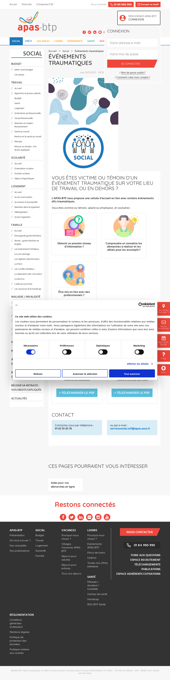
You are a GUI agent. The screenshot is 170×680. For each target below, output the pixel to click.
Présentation (17, 535)
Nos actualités (18, 545)
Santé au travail (21, 131)
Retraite (18, 141)
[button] (76, 393)
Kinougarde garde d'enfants (27, 236)
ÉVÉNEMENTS (75, 41)
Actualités (19, 398)
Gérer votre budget (23, 70)
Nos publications (19, 550)
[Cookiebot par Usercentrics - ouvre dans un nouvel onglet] (141, 304)
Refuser (38, 374)
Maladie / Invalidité (25, 297)
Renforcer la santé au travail (27, 136)
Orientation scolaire (23, 168)
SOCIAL (16, 41)
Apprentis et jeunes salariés (27, 93)
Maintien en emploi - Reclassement (24, 125)
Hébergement (21, 212)
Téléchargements (147, 564)
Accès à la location (23, 197)
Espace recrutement (145, 560)
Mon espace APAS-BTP (143, 18)
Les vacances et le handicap (27, 289)
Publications (150, 569)
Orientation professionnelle (27, 113)
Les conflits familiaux (24, 269)
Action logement (22, 217)
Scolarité (18, 158)
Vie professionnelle (23, 118)
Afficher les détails (138, 363)
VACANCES (43, 41)
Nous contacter (141, 532)
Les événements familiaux (26, 249)
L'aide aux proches (23, 284)
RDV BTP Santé (96, 604)
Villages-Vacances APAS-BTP (71, 547)
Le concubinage (22, 254)
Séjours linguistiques (24, 178)
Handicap (93, 599)
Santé (17, 103)
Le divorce (19, 279)
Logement (19, 108)
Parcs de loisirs (96, 552)
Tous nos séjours (71, 573)
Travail (16, 83)
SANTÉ (91, 41)
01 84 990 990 (144, 545)
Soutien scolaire (22, 173)
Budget (16, 64)
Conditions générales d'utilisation (16, 623)
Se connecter (137, 64)
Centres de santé (97, 594)
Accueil (13, 4)
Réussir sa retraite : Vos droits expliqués (25, 148)
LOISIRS (58, 41)
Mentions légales (20, 632)
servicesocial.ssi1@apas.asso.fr (130, 428)
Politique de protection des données (18, 640)
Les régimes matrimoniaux (26, 259)
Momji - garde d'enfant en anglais (26, 242)
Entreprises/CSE (45, 4)
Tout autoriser (132, 374)
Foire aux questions (145, 555)
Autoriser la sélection (85, 374)
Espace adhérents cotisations (138, 574)
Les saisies (19, 75)
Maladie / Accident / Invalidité (93, 585)
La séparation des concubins (28, 274)
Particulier (27, 4)
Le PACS (18, 264)
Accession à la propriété (25, 202)
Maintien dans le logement (27, 207)
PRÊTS (28, 41)
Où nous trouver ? (20, 540)
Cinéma (91, 557)
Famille (16, 225)
